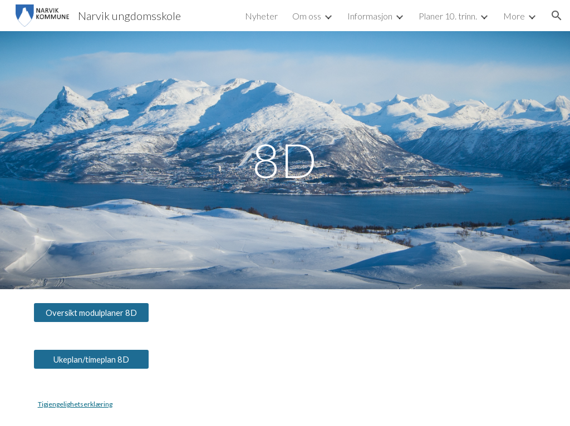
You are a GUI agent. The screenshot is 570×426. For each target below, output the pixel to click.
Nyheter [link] (261, 16)
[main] (284, 160)
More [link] (514, 16)
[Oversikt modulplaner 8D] (91, 312)
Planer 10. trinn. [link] (448, 16)
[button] (556, 15)
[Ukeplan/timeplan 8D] (91, 359)
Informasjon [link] (369, 16)
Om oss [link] (306, 16)
